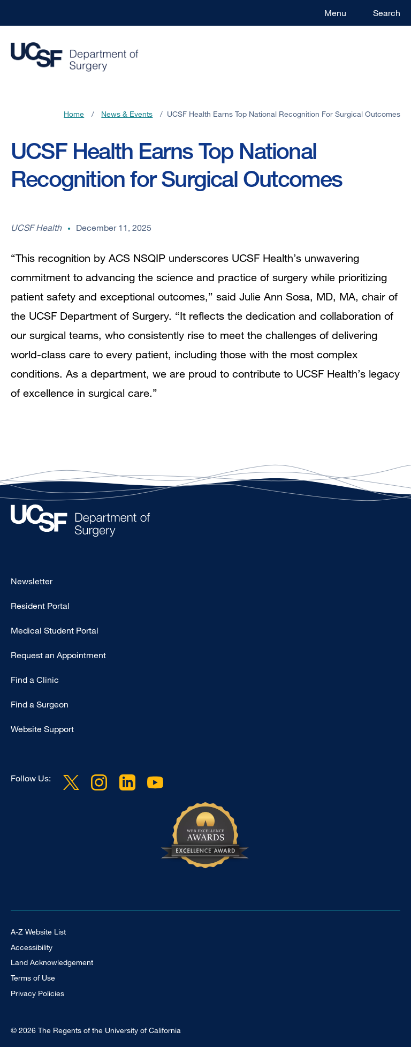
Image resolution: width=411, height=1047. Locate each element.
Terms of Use (33, 977)
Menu (335, 12)
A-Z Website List (38, 931)
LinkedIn (127, 782)
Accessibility (31, 947)
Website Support (42, 729)
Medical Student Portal (54, 630)
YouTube (155, 782)
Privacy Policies (37, 993)
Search (386, 12)
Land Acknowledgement (52, 962)
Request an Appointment (58, 655)
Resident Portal (40, 605)
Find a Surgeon (39, 704)
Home (74, 113)
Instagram (99, 782)
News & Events (127, 113)
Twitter (71, 782)
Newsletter (31, 581)
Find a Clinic (35, 679)
